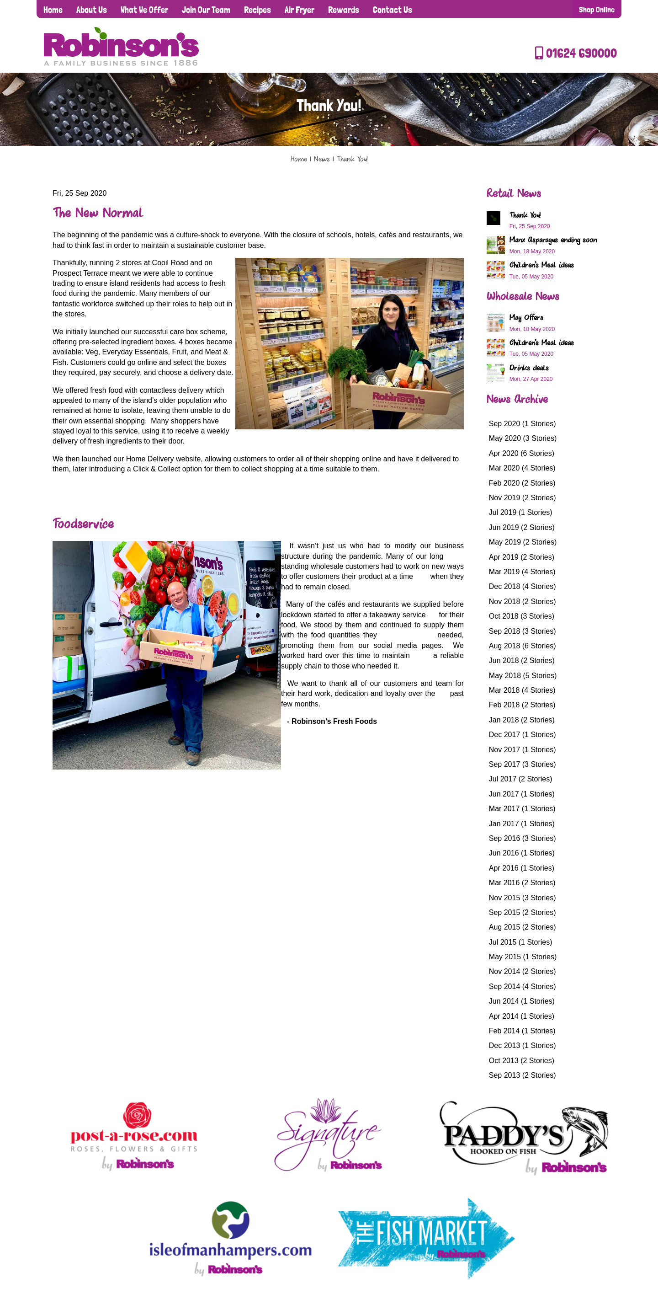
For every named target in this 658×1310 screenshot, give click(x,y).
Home (53, 9)
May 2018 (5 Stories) (523, 675)
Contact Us (392, 9)
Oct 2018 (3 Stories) (521, 616)
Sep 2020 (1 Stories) (522, 424)
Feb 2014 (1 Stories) (522, 1031)
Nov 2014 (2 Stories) (522, 971)
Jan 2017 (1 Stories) (522, 824)
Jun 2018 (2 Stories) (522, 660)
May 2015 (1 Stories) (523, 957)
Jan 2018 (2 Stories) (522, 720)
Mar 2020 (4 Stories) (522, 468)
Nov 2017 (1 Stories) (522, 750)
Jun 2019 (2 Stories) (522, 527)
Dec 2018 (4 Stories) (522, 586)
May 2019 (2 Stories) (523, 542)
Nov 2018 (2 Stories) (522, 601)
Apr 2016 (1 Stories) (521, 868)
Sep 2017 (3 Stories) (522, 764)
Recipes (257, 9)
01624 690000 (576, 53)
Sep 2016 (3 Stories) (522, 838)
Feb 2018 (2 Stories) (522, 705)
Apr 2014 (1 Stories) (521, 1016)
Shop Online (597, 9)
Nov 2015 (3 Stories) (522, 898)
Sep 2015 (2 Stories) (522, 912)
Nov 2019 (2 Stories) (522, 498)
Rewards (343, 9)
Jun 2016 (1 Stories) (522, 853)
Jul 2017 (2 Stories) (520, 779)
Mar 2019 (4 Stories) (522, 572)
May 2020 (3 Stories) (523, 438)
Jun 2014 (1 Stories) (522, 1001)
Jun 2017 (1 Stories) (522, 794)
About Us (91, 9)
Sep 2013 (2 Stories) (522, 1075)
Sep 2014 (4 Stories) (522, 986)
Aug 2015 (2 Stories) (522, 927)
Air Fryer (299, 9)
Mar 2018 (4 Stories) (522, 690)
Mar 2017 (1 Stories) (522, 809)
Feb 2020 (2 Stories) (522, 483)
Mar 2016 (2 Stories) (522, 883)
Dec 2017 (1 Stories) (522, 734)
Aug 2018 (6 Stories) (522, 646)
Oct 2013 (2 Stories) (521, 1060)
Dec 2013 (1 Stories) (522, 1045)
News (322, 160)
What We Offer (144, 9)
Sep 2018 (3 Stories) (522, 631)
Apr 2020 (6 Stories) (521, 453)
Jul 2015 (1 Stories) (520, 942)
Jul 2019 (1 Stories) (520, 512)
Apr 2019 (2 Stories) (521, 557)
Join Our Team (206, 9)
